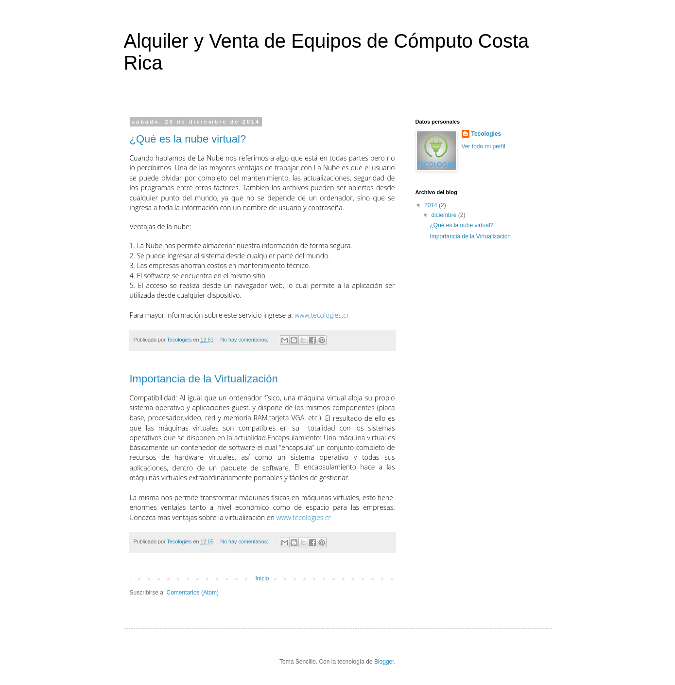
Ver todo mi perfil (483, 146)
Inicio (262, 578)
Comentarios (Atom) (193, 592)
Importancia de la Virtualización (204, 379)
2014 (431, 205)
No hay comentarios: (245, 339)
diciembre (444, 215)
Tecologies (486, 133)
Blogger (384, 661)
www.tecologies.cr (303, 517)
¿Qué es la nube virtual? (188, 139)
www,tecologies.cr (321, 315)
